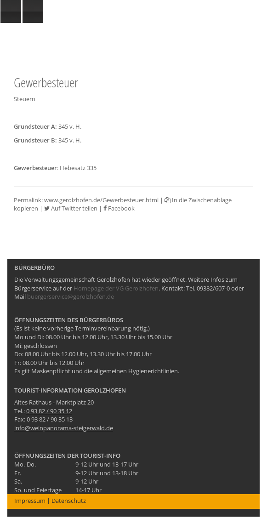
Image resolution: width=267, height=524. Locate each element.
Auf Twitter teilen (70, 208)
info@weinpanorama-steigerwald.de (63, 428)
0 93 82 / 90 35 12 (49, 411)
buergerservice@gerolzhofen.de (70, 296)
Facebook (119, 208)
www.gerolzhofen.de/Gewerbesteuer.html (101, 200)
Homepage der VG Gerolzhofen (116, 288)
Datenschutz (68, 500)
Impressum (29, 500)
